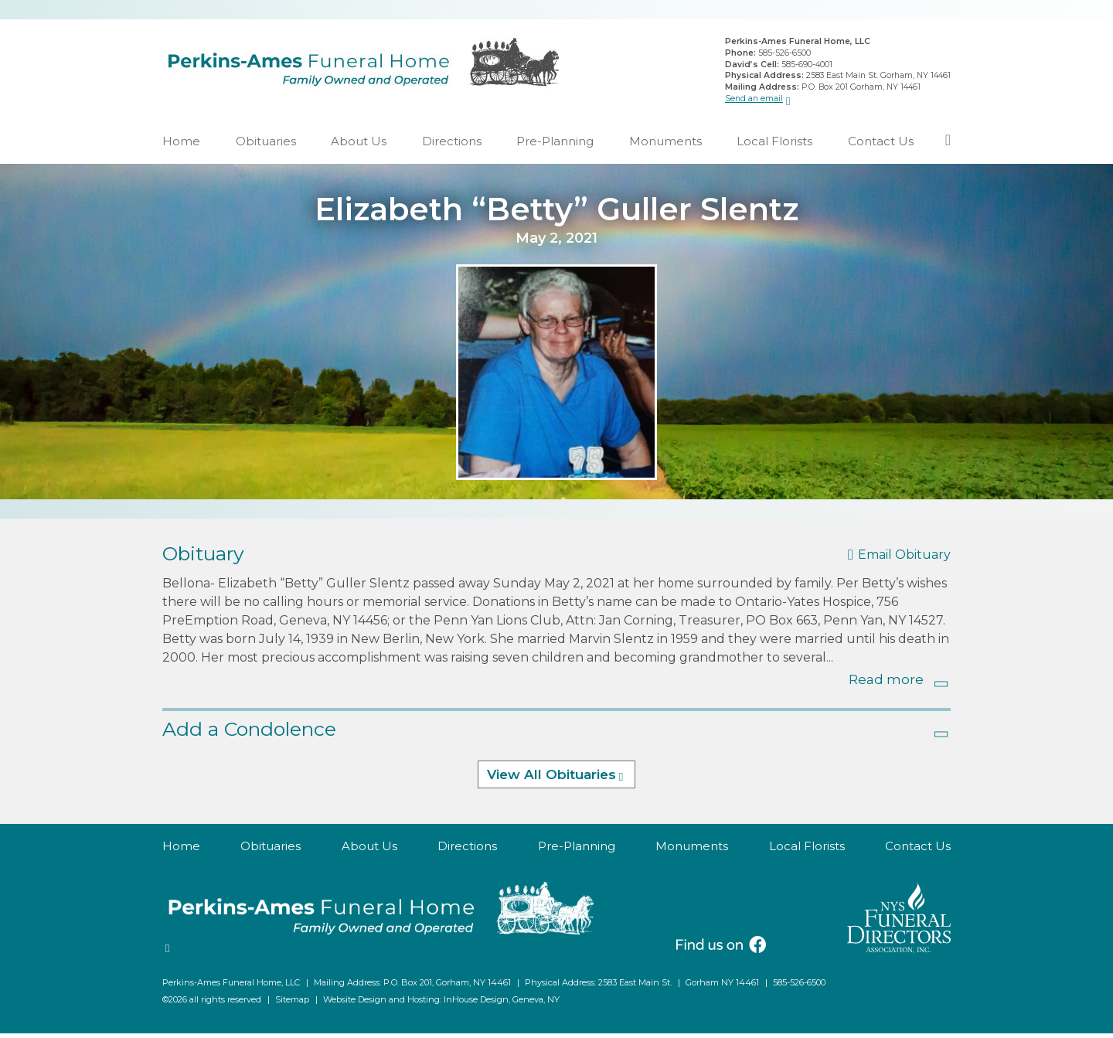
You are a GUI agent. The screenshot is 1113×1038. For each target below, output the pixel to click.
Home (181, 145)
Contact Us (881, 145)
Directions (452, 145)
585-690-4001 (806, 66)
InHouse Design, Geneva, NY (502, 1004)
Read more (886, 684)
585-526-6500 (784, 55)
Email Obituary (904, 560)
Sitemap (292, 1004)
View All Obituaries (551, 780)
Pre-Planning (555, 145)
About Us (358, 145)
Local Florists (774, 145)
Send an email (754, 100)
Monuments (665, 145)
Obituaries (266, 145)
